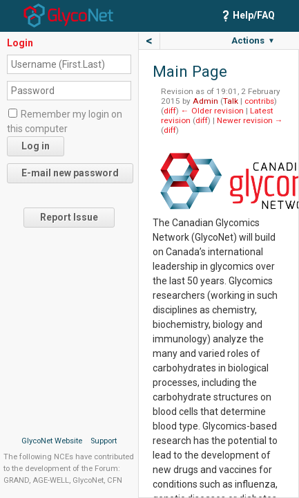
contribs (259, 101)
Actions (253, 40)
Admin (205, 101)
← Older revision (212, 111)
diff (170, 111)
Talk (230, 101)
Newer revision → (250, 120)
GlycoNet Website (51, 440)
